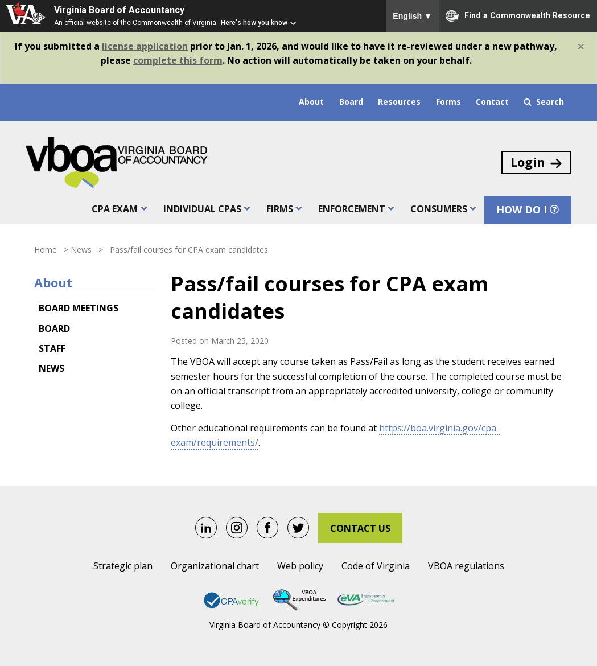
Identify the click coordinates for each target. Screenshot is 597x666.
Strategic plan (123, 566)
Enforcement (351, 209)
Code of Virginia (375, 566)
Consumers (438, 209)
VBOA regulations (466, 566)
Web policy (300, 566)
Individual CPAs (202, 209)
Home (45, 249)
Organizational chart (215, 566)
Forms (448, 101)
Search (544, 101)
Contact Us (360, 528)
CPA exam (115, 209)
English (412, 15)
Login (537, 162)
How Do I (528, 210)
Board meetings (78, 308)
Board (351, 101)
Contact (492, 101)
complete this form (178, 60)
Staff (52, 348)
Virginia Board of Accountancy (119, 10)
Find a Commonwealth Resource (518, 16)
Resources (399, 101)
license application (145, 46)
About (311, 101)
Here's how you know (254, 23)
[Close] (581, 46)
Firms (279, 209)
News (81, 249)
